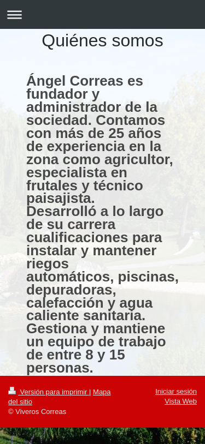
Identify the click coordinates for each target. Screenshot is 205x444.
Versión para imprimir (48, 392)
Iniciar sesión (176, 391)
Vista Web (181, 401)
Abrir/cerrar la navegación (102, 14)
